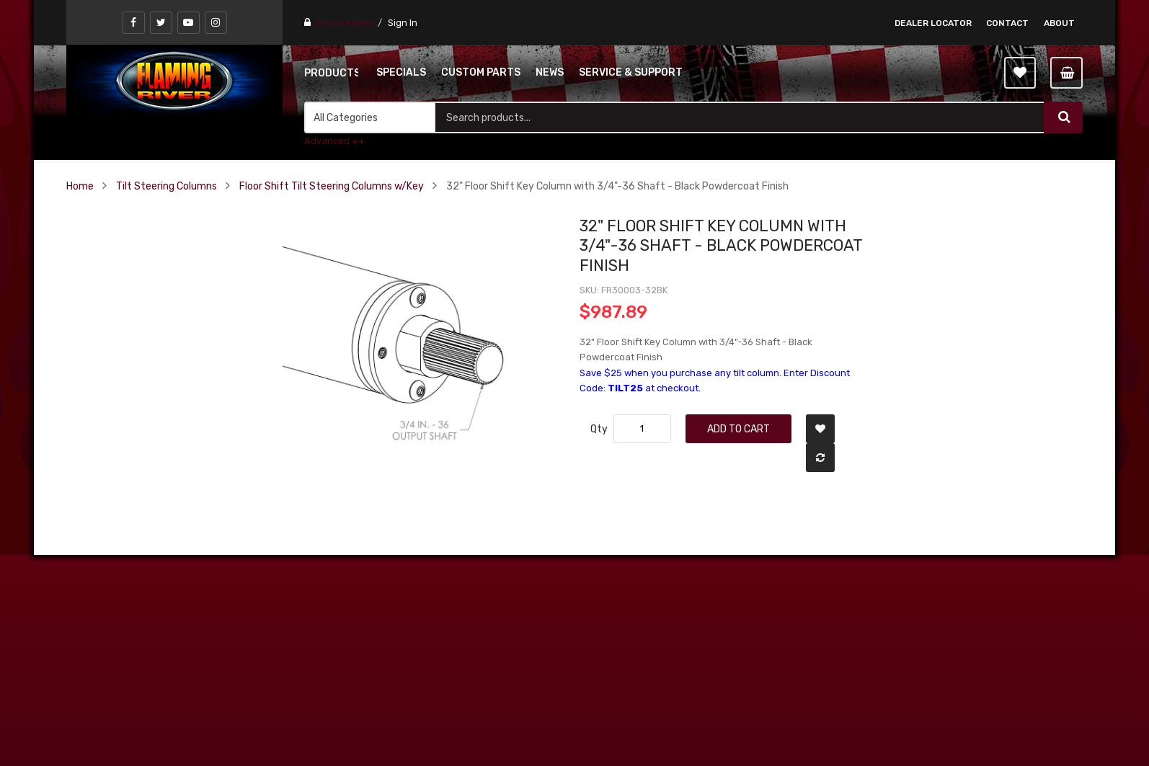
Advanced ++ (334, 140)
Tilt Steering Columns (166, 186)
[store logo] (174, 81)
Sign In (402, 22)
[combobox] (739, 117)
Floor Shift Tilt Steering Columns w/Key (331, 186)
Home (80, 186)
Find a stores (345, 22)
